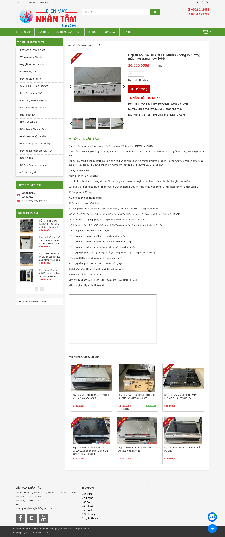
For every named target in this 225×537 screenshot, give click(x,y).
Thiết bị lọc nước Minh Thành (31, 301)
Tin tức (92, 32)
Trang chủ (23, 32)
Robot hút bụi (27, 158)
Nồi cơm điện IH (28, 71)
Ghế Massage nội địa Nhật (33, 136)
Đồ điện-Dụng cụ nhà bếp (33, 165)
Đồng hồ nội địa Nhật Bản (33, 129)
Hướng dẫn (109, 32)
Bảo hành (87, 510)
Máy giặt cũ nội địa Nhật (32, 64)
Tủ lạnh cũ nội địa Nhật (31, 57)
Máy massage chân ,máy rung (35, 143)
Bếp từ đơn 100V (28, 115)
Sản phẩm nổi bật (28, 213)
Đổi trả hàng (88, 514)
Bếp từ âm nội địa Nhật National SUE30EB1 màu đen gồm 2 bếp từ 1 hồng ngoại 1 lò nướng (90, 450)
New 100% (151, 406)
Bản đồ (86, 502)
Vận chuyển (88, 506)
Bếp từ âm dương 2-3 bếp (33, 107)
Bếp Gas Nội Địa (28, 122)
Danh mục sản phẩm (68, 32)
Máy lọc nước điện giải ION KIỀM (36, 151)
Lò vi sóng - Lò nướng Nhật (33, 100)
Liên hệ (127, 32)
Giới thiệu (43, 32)
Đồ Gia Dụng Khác (29, 172)
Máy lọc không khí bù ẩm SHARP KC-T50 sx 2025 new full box (49, 240)
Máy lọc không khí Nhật (31, 78)
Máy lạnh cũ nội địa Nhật (32, 50)
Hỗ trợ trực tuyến (29, 185)
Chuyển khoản (90, 518)
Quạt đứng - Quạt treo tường (34, 86)
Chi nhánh (87, 498)
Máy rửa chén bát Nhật (31, 93)
